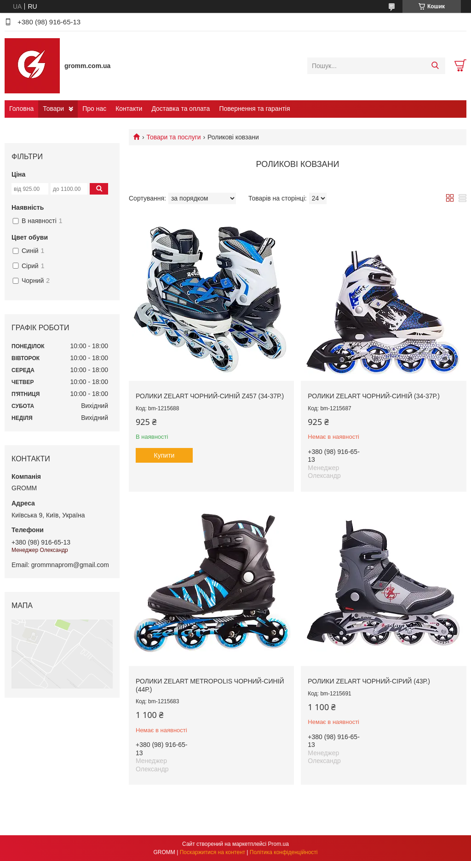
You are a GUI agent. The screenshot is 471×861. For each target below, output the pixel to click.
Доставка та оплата (180, 108)
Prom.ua (278, 844)
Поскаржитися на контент (212, 852)
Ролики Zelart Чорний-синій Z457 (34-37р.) (210, 396)
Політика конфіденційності (284, 852)
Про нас (94, 108)
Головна (21, 108)
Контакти (128, 108)
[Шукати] (435, 65)
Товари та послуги (173, 137)
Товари (53, 108)
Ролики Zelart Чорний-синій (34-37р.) (373, 396)
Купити (164, 455)
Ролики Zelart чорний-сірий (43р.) (369, 681)
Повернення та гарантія (254, 108)
